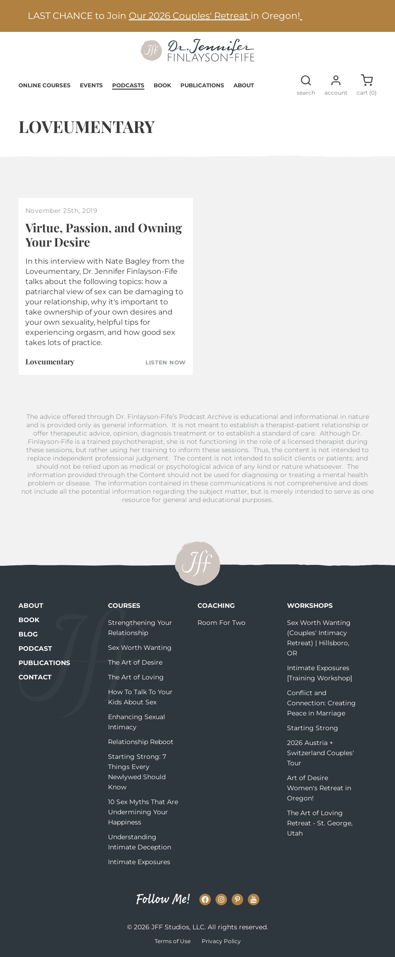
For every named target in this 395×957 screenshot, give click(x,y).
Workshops (310, 605)
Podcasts (128, 85)
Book (162, 85)
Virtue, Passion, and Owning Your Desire (103, 234)
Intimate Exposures (139, 862)
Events (91, 85)
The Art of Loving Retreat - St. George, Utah (320, 823)
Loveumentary (49, 361)
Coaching (216, 605)
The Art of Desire (135, 662)
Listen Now (165, 362)
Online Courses (44, 85)
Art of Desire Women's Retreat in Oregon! (319, 788)
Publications (202, 85)
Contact (35, 677)
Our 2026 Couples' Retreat (190, 15)
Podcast (35, 648)
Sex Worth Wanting (140, 647)
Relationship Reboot (141, 742)
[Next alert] (374, 16)
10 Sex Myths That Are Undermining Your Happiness (143, 812)
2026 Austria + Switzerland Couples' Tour (320, 753)
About (243, 85)
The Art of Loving (136, 677)
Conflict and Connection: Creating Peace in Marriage (321, 703)
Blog (28, 634)
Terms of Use (173, 941)
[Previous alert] (21, 16)
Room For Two (221, 622)
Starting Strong (312, 728)
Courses (124, 605)
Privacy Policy (221, 941)
